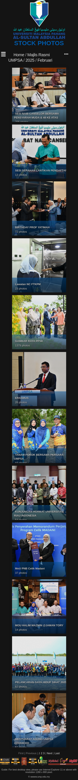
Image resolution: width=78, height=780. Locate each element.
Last (57, 753)
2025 (30, 60)
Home (19, 54)
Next (49, 753)
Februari (44, 60)
